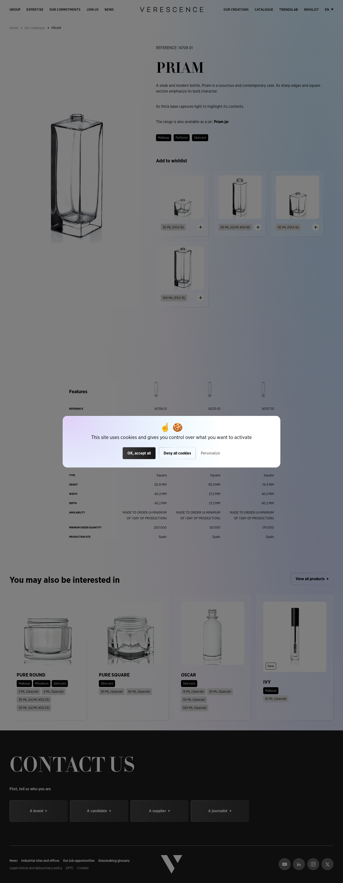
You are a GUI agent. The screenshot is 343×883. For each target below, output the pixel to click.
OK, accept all (139, 453)
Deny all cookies (177, 453)
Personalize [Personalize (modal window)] (210, 453)
